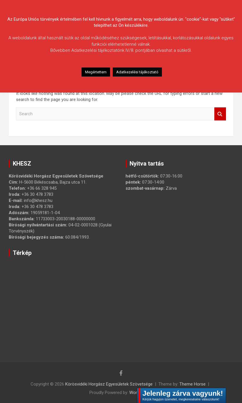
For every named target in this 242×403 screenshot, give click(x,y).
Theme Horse (192, 384)
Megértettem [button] (96, 72)
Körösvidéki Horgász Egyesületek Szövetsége (109, 384)
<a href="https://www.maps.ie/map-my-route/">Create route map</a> (100, 301)
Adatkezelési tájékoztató (137, 72)
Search (220, 113)
